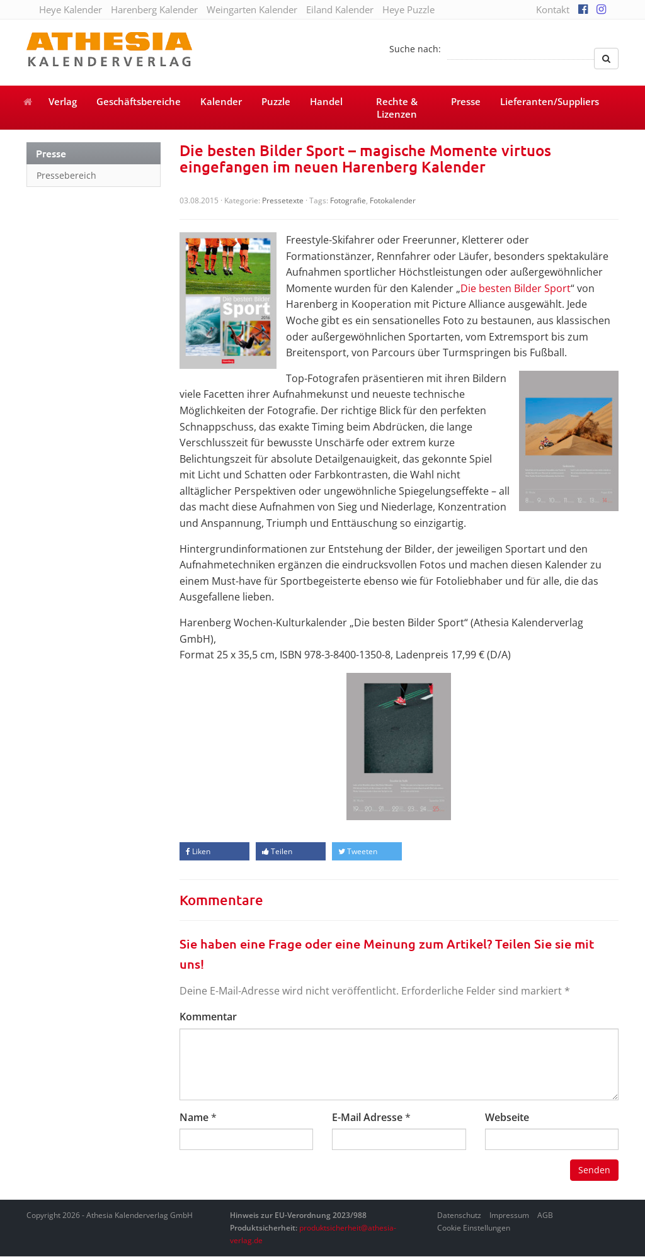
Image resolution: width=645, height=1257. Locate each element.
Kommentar (208, 1016)
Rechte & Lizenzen (397, 107)
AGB (545, 1215)
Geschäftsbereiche (138, 101)
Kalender (221, 101)
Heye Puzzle (408, 9)
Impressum (509, 1215)
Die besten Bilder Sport (515, 288)
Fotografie (348, 200)
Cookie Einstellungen (473, 1227)
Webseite (507, 1117)
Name (194, 1117)
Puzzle (275, 101)
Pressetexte (283, 200)
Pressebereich (66, 175)
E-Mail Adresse (367, 1117)
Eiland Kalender (340, 9)
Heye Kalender (70, 9)
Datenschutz (459, 1215)
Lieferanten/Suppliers (549, 101)
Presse (466, 101)
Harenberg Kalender (154, 9)
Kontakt (552, 9)
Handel (326, 101)
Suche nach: (415, 49)
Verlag (63, 101)
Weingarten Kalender (252, 9)
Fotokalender (393, 200)
